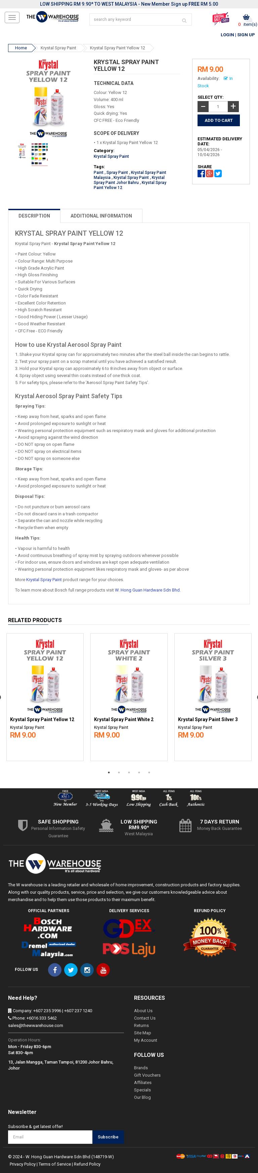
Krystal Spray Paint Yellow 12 (117, 47)
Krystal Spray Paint (58, 47)
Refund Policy (87, 1164)
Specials (142, 1089)
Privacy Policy (23, 1164)
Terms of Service (55, 1164)
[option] (45, 695)
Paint (98, 172)
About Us (143, 1010)
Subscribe (108, 1136)
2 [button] (119, 772)
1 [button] (108, 772)
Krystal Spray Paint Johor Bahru (129, 180)
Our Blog (142, 1097)
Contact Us (145, 1018)
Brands (141, 1067)
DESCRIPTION (34, 216)
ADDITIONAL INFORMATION (101, 216)
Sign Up (246, 34)
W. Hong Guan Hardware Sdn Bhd (147, 590)
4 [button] (139, 772)
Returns (141, 1025)
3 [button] (129, 772)
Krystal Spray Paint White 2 (124, 719)
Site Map (142, 1032)
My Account (145, 1040)
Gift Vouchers (147, 1075)
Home (21, 47)
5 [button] (149, 772)
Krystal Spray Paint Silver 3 (208, 719)
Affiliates (143, 1082)
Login (227, 34)
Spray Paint (117, 172)
